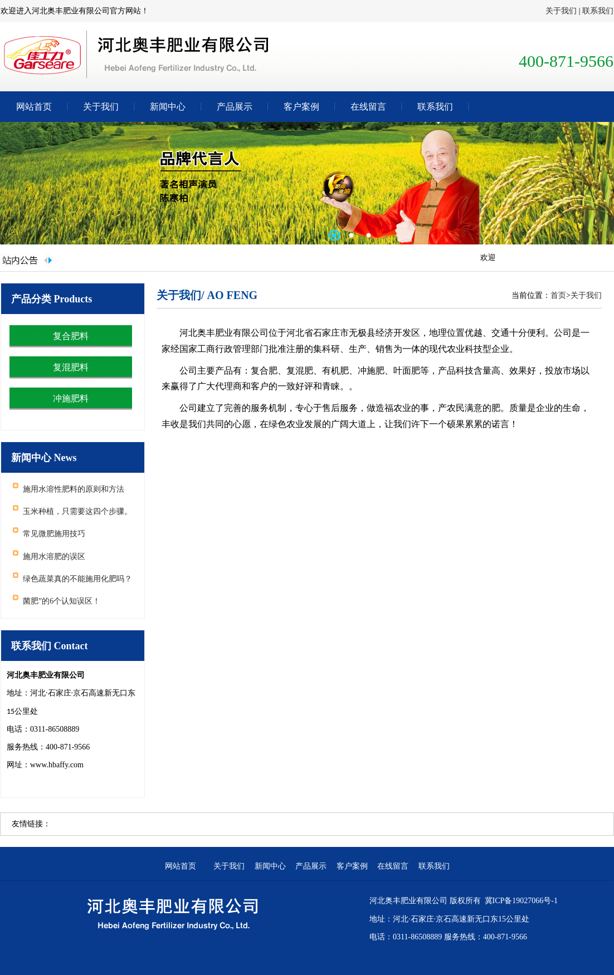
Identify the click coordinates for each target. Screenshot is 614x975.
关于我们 (561, 11)
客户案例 (301, 106)
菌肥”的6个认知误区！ (61, 601)
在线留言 (368, 106)
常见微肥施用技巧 (54, 534)
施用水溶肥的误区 (54, 556)
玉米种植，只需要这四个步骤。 (77, 511)
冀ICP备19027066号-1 (521, 900)
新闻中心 (168, 106)
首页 (558, 295)
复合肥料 (71, 336)
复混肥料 (71, 367)
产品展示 (234, 106)
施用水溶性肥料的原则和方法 (73, 489)
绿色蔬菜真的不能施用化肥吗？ (77, 579)
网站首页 (34, 106)
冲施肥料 (71, 398)
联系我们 (597, 11)
